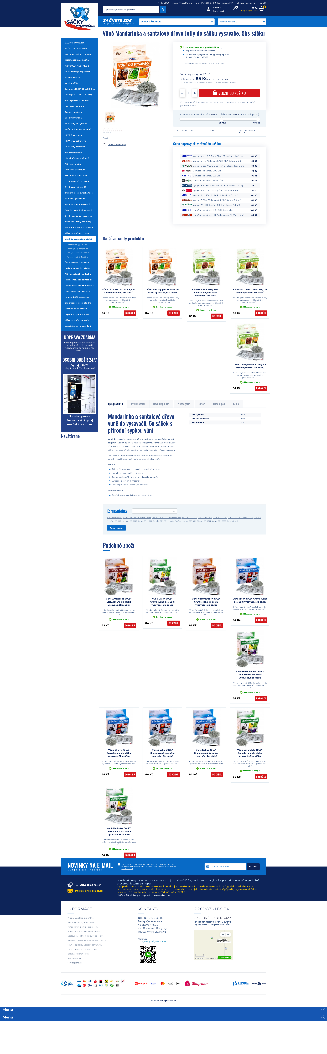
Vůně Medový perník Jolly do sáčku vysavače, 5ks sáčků (162, 291)
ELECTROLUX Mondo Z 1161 (240, 518)
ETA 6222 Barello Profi (228, 521)
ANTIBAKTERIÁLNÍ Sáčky (77, 60)
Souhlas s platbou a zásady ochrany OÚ (85, 945)
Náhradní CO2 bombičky (77, 297)
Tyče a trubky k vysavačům (78, 204)
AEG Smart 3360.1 (114, 518)
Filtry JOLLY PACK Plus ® (77, 66)
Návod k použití (161, 404)
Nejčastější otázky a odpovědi (81, 922)
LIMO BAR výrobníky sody (77, 291)
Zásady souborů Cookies (78, 954)
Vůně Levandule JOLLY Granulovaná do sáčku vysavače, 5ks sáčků (250, 753)
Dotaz (202, 404)
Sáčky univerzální (73, 118)
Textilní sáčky (71, 83)
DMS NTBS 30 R (189, 518)
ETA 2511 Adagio (121, 521)
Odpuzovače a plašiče (76, 308)
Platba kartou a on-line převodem (83, 927)
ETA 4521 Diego (196, 521)
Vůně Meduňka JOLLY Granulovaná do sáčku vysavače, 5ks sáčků (119, 831)
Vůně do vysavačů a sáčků (78, 239)
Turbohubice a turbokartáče (79, 193)
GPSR (236, 404)
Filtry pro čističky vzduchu (78, 274)
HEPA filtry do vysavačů (76, 123)
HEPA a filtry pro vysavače (77, 71)
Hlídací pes (219, 404)
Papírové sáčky (72, 77)
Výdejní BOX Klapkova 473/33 (81, 918)
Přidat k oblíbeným (114, 144)
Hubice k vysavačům (75, 170)
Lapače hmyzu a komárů (77, 314)
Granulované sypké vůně (77, 245)
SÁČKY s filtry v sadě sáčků (78, 129)
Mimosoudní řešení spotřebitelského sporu (87, 940)
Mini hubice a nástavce (76, 175)
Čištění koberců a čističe (77, 262)
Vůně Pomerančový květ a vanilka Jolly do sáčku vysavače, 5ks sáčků (206, 292)
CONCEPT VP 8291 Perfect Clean (166, 518)
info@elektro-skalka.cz (89, 890)
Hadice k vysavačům (75, 198)
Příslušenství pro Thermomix (79, 285)
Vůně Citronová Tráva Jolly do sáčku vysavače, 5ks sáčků (118, 291)
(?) (221, 47)
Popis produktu (115, 404)
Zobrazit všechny (116, 528)
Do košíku (130, 313)
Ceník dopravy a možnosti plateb (82, 949)
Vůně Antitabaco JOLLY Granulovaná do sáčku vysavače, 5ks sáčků (119, 602)
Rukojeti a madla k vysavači (78, 210)
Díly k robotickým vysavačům (79, 216)
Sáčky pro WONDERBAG (77, 100)
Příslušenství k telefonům (77, 320)
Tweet (105, 138)
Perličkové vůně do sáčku (77, 257)
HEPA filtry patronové (75, 141)
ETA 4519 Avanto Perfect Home (174, 521)
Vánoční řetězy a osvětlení (78, 326)
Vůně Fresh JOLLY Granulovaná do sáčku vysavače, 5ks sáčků (250, 600)
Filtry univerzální (73, 164)
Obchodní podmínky (246, 3)
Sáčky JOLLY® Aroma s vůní (78, 54)
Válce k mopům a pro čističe (79, 227)
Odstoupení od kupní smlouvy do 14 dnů (85, 936)
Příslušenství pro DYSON (77, 233)
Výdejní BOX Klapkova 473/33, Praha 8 (175, 3)
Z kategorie (184, 404)
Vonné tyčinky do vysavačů (78, 249)
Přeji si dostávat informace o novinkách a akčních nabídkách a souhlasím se (149, 866)
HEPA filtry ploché (73, 135)
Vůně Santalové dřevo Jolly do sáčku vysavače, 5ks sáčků (250, 291)
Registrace (218, 11)
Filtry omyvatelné (73, 152)
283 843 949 (88, 885)
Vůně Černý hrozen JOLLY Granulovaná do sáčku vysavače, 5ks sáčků (206, 602)
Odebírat (253, 866)
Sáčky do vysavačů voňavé (78, 253)
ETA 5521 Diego (210, 521)
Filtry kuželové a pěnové (77, 158)
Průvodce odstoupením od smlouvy (84, 931)
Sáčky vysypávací (73, 112)
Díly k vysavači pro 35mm (77, 187)
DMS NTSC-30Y (220, 518)
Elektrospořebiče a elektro (78, 303)
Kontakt (262, 3)
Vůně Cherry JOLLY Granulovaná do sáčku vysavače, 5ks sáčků (119, 753)
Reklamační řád (74, 958)
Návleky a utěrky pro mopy (78, 221)
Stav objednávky (75, 963)
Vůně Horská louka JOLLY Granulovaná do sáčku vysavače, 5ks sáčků (250, 674)
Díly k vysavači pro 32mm (77, 181)
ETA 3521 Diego (136, 521)
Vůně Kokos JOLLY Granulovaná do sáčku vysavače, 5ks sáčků (206, 753)
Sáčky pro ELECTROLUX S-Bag (80, 89)
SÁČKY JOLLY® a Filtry (76, 48)
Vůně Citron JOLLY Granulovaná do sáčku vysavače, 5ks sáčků (162, 602)
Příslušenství (138, 404)
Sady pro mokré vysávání (77, 268)
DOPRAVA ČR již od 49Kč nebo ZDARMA (214, 3)
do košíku (229, 93)
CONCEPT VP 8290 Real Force (137, 518)
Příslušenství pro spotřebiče (78, 280)
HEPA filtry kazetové (75, 146)
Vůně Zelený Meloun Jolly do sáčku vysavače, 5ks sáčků (250, 366)
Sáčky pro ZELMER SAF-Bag (78, 94)
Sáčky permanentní (74, 106)
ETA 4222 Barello (151, 521)
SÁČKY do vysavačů (75, 43)
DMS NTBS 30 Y (205, 518)
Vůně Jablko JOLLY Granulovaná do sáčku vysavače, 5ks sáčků (162, 753)
